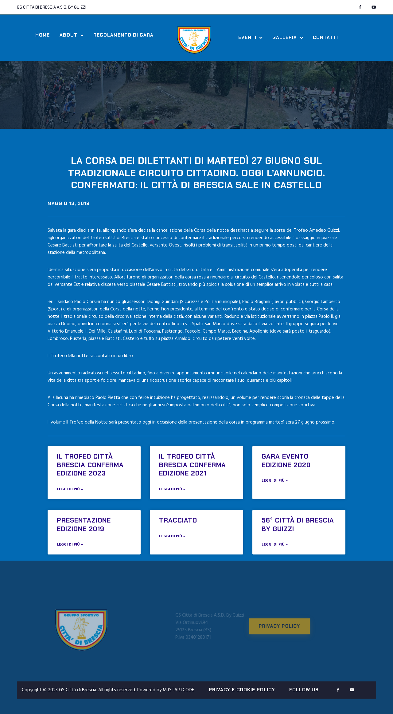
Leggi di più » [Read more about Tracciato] (172, 536)
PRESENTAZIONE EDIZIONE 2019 (84, 524)
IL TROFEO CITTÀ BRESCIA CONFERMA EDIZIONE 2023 (90, 464)
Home (42, 35)
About (72, 35)
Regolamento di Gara (123, 35)
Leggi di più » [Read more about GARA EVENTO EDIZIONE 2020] (275, 481)
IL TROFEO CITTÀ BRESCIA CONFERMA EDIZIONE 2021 (192, 464)
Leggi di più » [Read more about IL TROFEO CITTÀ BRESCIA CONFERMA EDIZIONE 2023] (70, 489)
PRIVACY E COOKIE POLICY (242, 690)
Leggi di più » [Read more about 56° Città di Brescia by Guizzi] (275, 545)
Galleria (287, 38)
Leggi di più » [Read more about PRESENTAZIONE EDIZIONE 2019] (70, 545)
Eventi (250, 38)
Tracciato (178, 520)
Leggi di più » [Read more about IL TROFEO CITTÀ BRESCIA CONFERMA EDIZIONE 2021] (172, 489)
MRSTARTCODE (178, 690)
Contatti (325, 38)
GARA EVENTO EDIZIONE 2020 (286, 460)
